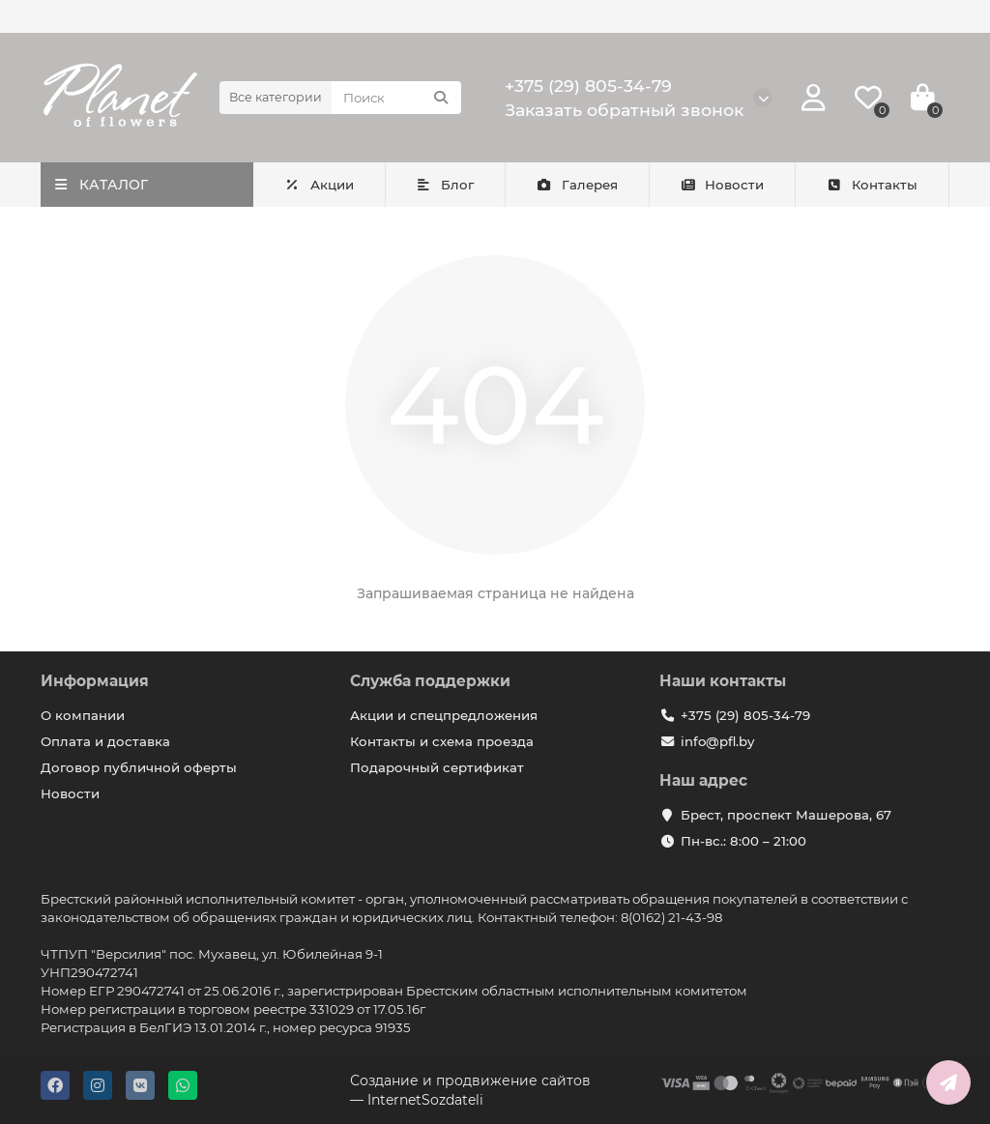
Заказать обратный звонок (624, 110)
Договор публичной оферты (139, 767)
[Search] (396, 97)
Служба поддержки (430, 681)
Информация (95, 681)
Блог (445, 184)
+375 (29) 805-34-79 (588, 85)
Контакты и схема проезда (442, 741)
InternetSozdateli (425, 1100)
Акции (319, 184)
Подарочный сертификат (437, 767)
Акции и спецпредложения (444, 715)
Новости (722, 184)
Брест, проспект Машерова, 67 (786, 814)
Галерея (577, 184)
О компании (83, 715)
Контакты (871, 184)
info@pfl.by (717, 741)
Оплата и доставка (105, 741)
